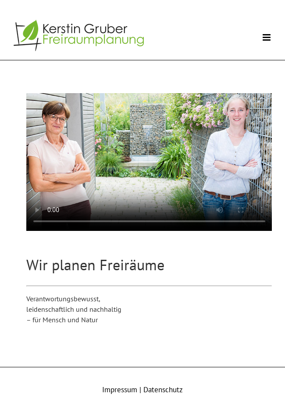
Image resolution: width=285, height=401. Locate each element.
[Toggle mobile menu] (267, 37)
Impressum (119, 389)
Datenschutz (163, 389)
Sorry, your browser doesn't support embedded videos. (149, 162)
